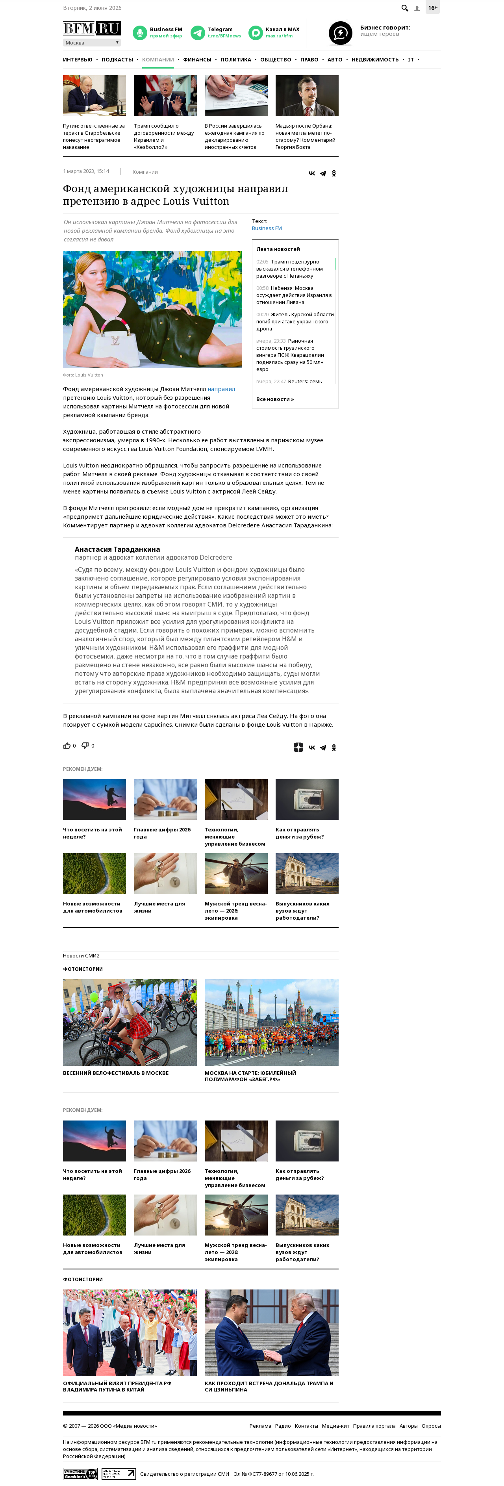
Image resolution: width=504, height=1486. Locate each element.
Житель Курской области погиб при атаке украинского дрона (295, 321)
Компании (158, 59)
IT (411, 59)
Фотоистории (83, 969)
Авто (335, 59)
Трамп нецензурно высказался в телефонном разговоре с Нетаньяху (289, 268)
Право (309, 59)
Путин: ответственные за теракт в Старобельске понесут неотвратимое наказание (94, 136)
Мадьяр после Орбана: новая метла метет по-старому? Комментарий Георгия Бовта (305, 136)
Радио (283, 1425)
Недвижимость (375, 59)
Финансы (197, 59)
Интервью (78, 59)
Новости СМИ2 (81, 955)
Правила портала (374, 1425)
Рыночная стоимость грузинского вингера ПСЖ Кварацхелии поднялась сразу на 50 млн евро (290, 355)
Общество (275, 59)
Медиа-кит (335, 1425)
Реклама (260, 1425)
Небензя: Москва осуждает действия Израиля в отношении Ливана (294, 295)
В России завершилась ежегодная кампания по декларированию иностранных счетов (235, 136)
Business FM (267, 228)
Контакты (306, 1425)
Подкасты (117, 59)
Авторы (409, 1425)
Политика (235, 59)
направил (221, 389)
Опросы (431, 1425)
